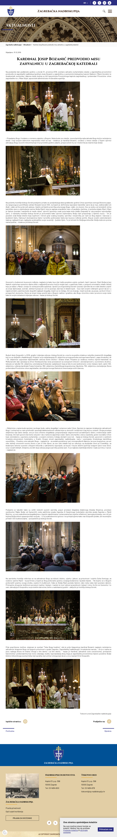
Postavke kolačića (70, 830)
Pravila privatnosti (13, 808)
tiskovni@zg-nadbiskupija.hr (93, 791)
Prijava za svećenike (22, 818)
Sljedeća (107, 731)
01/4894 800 (54, 788)
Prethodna (10, 731)
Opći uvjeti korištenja (14, 811)
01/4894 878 (90, 788)
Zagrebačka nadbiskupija (58, 11)
